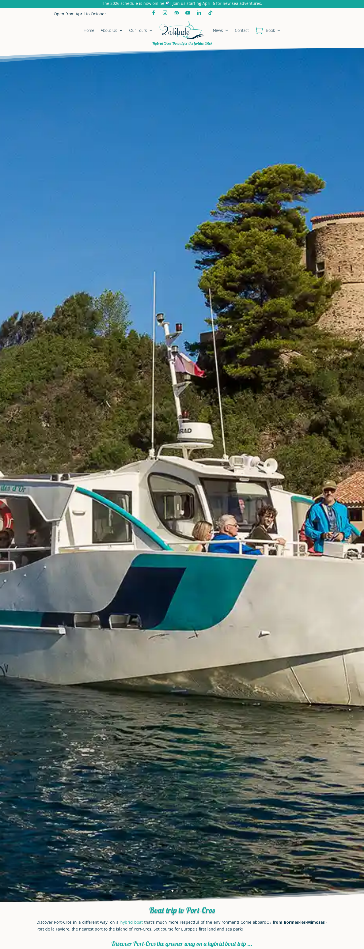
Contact (242, 30)
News (218, 30)
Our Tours (138, 30)
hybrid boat (131, 922)
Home (89, 30)
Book (270, 30)
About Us (109, 30)
